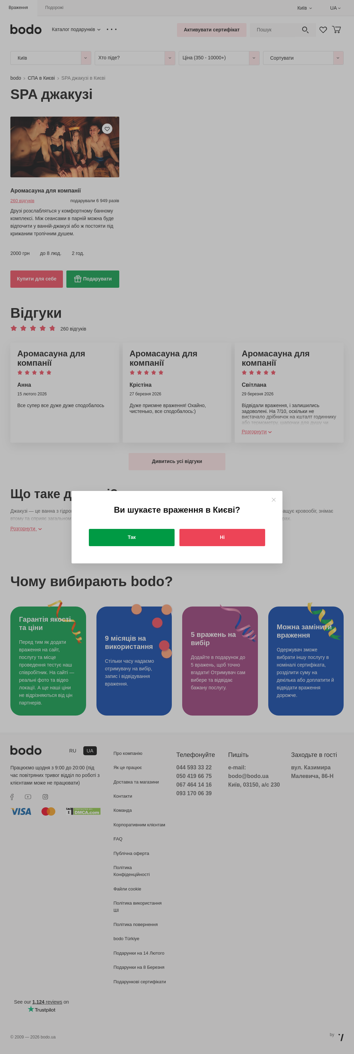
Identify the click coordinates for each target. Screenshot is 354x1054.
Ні (222, 537)
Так (132, 537)
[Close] (274, 500)
